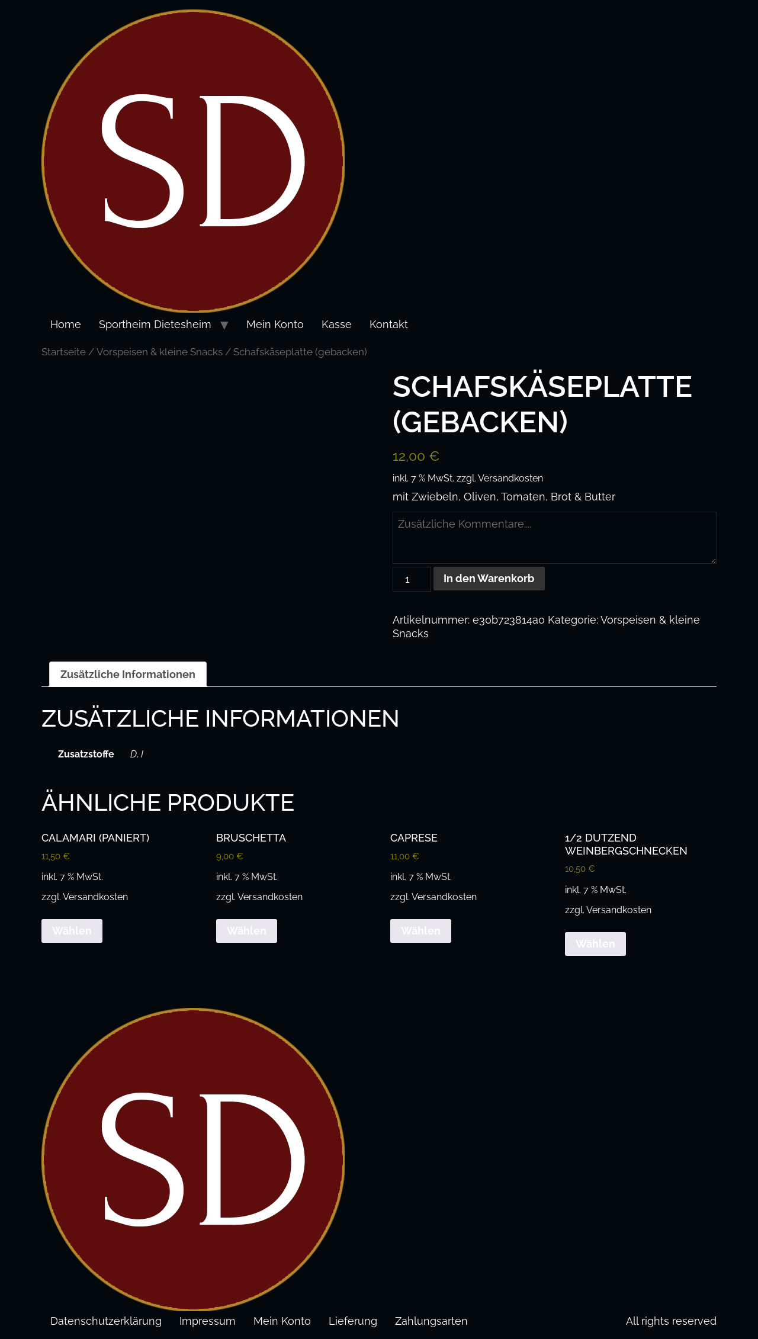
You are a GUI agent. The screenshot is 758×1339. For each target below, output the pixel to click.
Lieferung (353, 1320)
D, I (136, 753)
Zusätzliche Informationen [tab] (127, 673)
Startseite (63, 352)
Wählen (72, 930)
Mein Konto (275, 324)
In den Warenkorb (489, 577)
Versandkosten (510, 478)
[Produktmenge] (412, 578)
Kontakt (389, 324)
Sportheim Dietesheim (155, 324)
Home (65, 324)
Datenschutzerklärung (106, 1320)
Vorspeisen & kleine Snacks (160, 352)
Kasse (337, 324)
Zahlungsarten (431, 1320)
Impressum (207, 1320)
